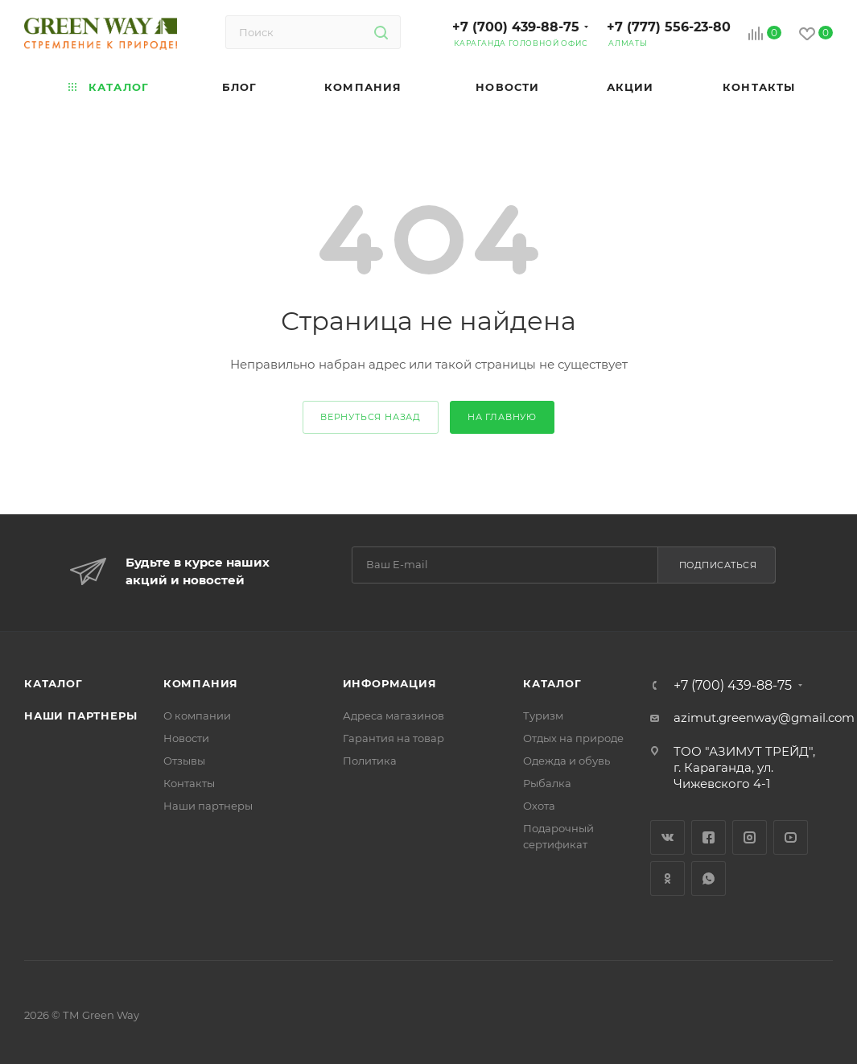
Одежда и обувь (566, 760)
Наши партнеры (80, 715)
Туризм (543, 715)
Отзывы (184, 760)
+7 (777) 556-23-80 (669, 27)
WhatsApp (708, 878)
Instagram (749, 837)
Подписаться (718, 565)
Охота (539, 805)
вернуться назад (370, 417)
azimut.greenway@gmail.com (764, 717)
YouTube (790, 837)
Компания (200, 683)
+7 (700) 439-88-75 (515, 27)
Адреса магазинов (393, 715)
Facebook (708, 837)
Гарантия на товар (393, 738)
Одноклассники (667, 878)
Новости (186, 738)
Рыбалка (547, 783)
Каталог (53, 683)
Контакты (189, 783)
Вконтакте (667, 837)
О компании (197, 715)
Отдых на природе (573, 738)
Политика (370, 760)
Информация (390, 683)
